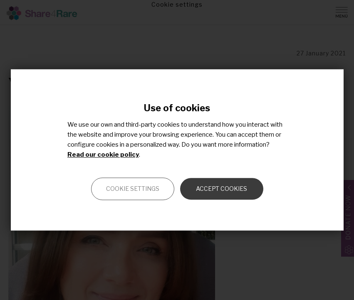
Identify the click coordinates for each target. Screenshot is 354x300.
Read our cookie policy (103, 155)
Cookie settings (132, 188)
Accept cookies (221, 188)
